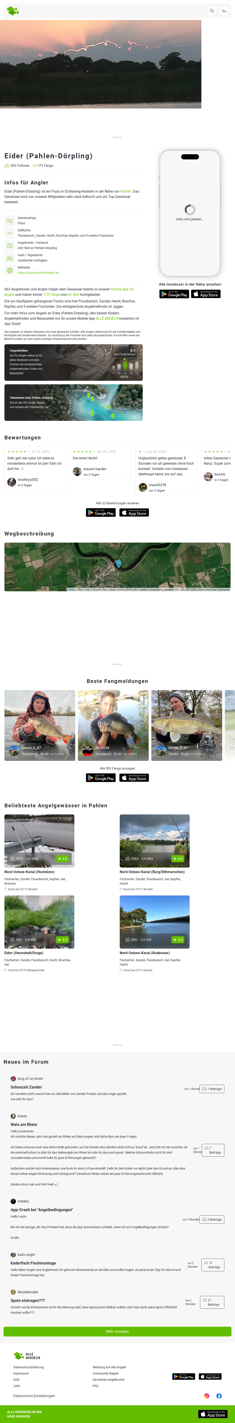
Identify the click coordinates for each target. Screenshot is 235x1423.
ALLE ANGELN (107, 318)
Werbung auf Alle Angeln (109, 1367)
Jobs (16, 1386)
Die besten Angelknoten (109, 1379)
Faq (95, 1386)
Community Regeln (106, 1373)
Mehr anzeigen (117, 1331)
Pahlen (125, 191)
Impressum (21, 1373)
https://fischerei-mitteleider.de (38, 273)
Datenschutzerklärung (28, 1367)
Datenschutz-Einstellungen (34, 1396)
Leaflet (71, 589)
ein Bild (73, 294)
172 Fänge (51, 294)
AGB (16, 1379)
